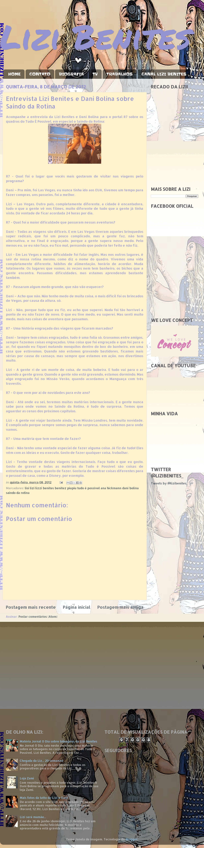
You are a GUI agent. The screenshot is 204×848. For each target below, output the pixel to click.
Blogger (131, 839)
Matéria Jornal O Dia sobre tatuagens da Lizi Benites (58, 741)
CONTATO (39, 74)
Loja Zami (27, 778)
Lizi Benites (95, 36)
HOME (14, 74)
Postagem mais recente (31, 607)
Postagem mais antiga (120, 607)
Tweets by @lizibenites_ (169, 483)
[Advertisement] (174, 160)
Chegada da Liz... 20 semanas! (41, 760)
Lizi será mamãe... (33, 817)
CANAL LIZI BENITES (163, 74)
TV (95, 74)
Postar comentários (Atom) (37, 616)
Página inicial (76, 607)
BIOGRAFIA (71, 74)
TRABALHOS (119, 74)
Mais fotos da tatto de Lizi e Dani (44, 797)
